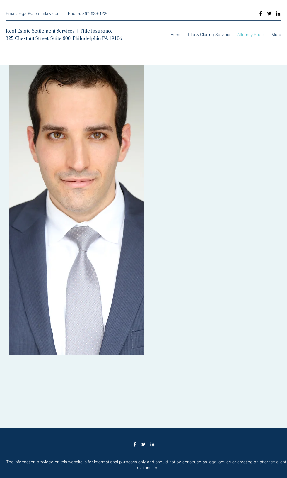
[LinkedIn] (278, 13)
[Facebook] (261, 13)
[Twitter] (269, 13)
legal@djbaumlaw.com (39, 13)
